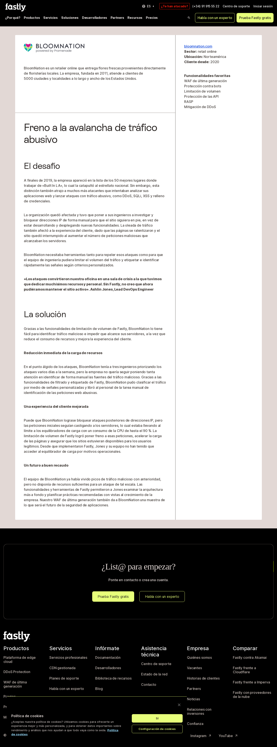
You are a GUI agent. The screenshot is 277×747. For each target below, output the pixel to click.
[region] (97, 718)
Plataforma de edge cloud (19, 660)
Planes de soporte (64, 678)
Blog (99, 689)
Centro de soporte (236, 6)
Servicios (50, 17)
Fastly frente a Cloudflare (244, 670)
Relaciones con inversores (199, 711)
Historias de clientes (203, 678)
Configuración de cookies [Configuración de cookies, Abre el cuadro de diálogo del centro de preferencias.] (157, 729)
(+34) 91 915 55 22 (205, 6)
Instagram (201, 736)
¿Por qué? (12, 17)
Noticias (193, 699)
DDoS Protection (16, 672)
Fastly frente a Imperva (251, 682)
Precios (152, 17)
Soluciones (70, 17)
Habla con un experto (215, 18)
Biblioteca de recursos (113, 678)
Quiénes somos (199, 658)
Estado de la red (154, 674)
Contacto (148, 685)
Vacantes (194, 668)
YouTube (228, 736)
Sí (157, 718)
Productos (32, 17)
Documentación (108, 658)
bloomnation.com (198, 46)
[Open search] (189, 17)
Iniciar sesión (263, 6)
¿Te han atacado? (174, 6)
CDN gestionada (62, 668)
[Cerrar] (179, 705)
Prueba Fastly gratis (255, 18)
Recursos (134, 17)
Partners (117, 17)
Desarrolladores (94, 17)
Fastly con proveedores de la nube (252, 695)
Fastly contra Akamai (250, 658)
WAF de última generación (15, 684)
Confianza (195, 724)
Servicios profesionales (68, 658)
